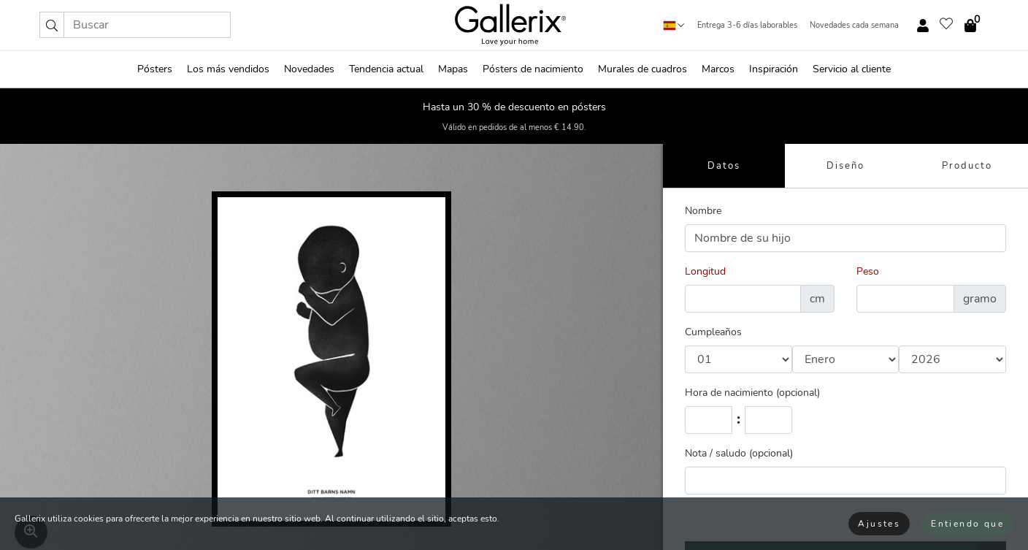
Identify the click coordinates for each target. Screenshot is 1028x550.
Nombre (703, 211)
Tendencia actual (386, 69)
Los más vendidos (228, 69)
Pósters (154, 69)
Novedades (309, 69)
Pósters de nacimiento (533, 69)
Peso (867, 271)
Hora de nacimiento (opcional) (752, 393)
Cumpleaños (713, 332)
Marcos (718, 69)
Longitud (705, 271)
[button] (52, 25)
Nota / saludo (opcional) (739, 453)
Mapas (453, 69)
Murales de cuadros (642, 69)
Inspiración (773, 69)
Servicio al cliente (852, 69)
